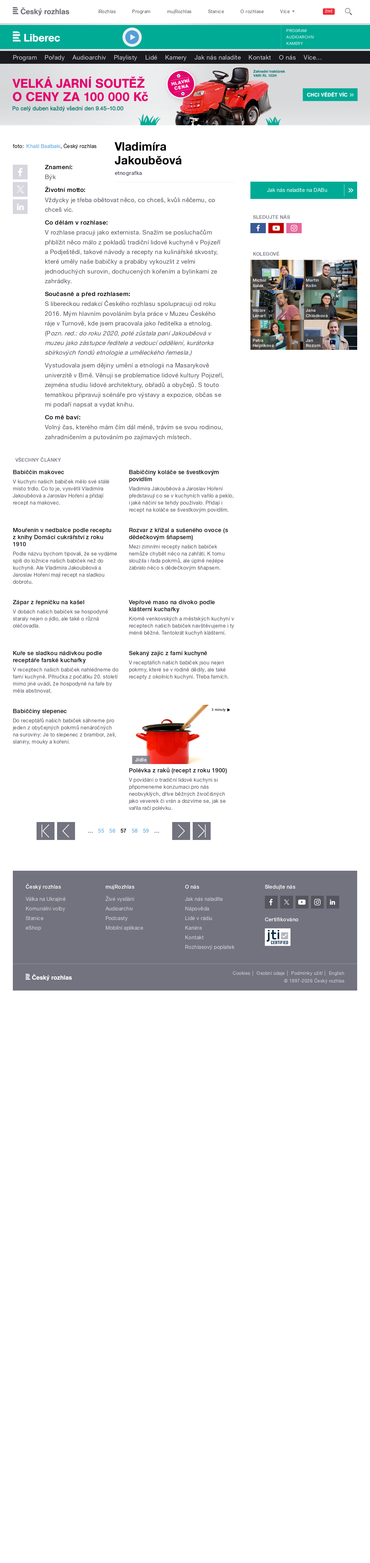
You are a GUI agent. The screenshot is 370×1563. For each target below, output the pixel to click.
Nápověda (197, 1235)
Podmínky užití (307, 1299)
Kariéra (193, 1254)
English (336, 1299)
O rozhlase (252, 11)
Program (141, 11)
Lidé (151, 57)
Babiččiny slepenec (40, 1096)
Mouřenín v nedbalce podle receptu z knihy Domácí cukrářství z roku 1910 (62, 744)
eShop (33, 1254)
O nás (287, 57)
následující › (181, 1157)
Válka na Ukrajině (46, 1225)
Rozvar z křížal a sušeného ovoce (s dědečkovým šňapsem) (178, 741)
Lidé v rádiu (199, 1244)
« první (46, 1157)
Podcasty (116, 1244)
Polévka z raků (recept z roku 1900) (178, 1096)
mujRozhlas (179, 11)
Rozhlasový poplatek (209, 1273)
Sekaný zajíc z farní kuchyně (168, 979)
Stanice (216, 11)
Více (313, 57)
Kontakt (259, 57)
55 (101, 1157)
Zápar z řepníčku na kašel (48, 868)
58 (135, 1157)
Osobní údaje (270, 1299)
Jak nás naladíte (218, 57)
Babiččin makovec (38, 620)
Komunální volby (45, 1235)
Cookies (241, 1299)
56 (112, 1157)
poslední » (202, 1157)
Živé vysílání (119, 1225)
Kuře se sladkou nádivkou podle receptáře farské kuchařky (57, 983)
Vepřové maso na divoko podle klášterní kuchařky (172, 872)
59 (146, 1157)
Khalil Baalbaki (43, 235)
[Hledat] (348, 11)
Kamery (294, 43)
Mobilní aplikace (124, 1254)
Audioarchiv (300, 37)
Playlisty (126, 57)
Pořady (55, 57)
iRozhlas (107, 11)
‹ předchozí (66, 1157)
